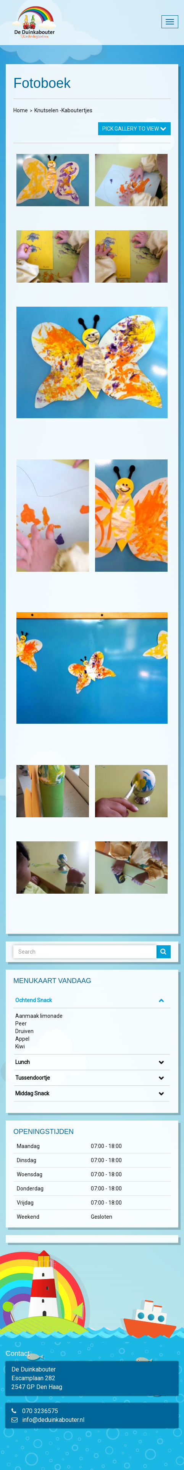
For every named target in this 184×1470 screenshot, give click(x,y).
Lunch (22, 1062)
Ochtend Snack (33, 1000)
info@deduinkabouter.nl (53, 1419)
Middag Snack (32, 1093)
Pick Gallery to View (134, 129)
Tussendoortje (32, 1078)
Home (20, 110)
